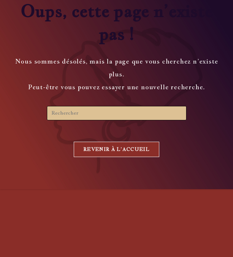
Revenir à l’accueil (116, 149)
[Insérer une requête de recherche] (116, 113)
